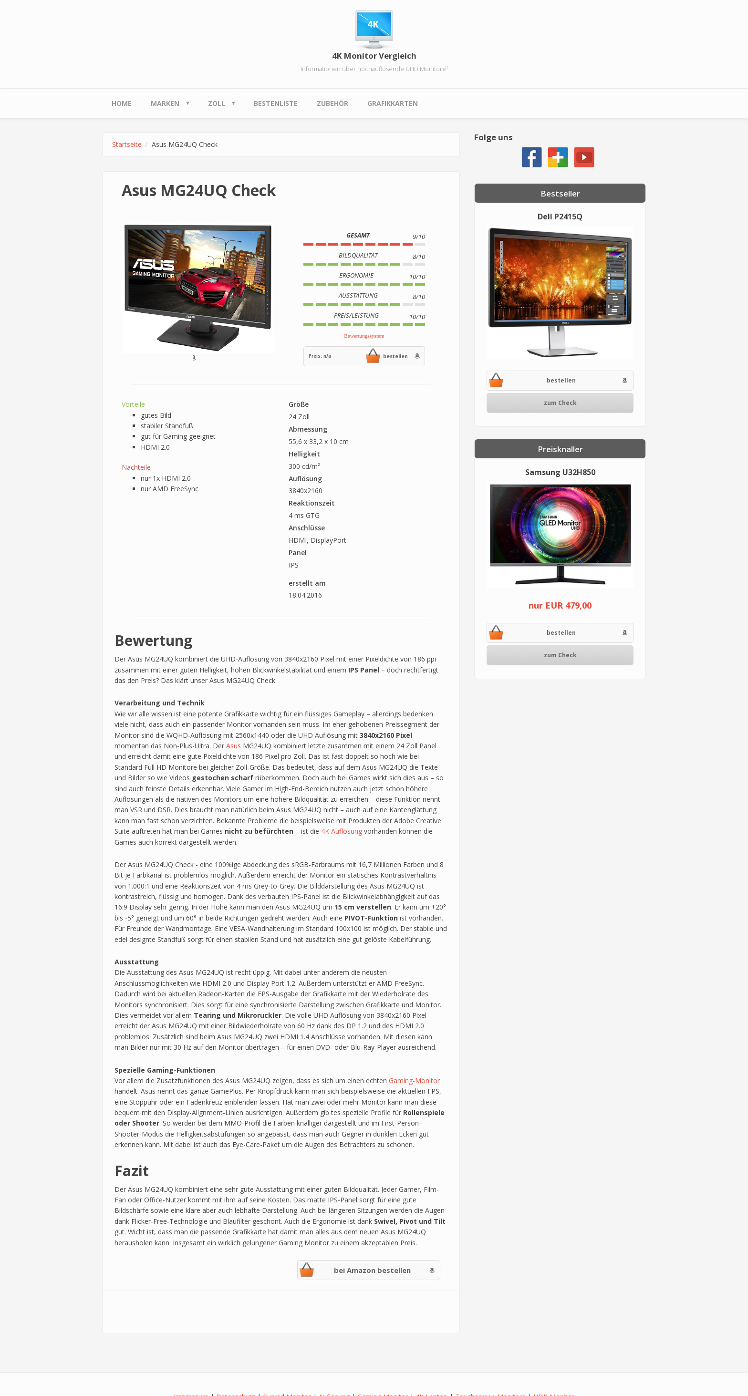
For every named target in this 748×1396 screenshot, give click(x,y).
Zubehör (332, 103)
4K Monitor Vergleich (374, 56)
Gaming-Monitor (414, 1080)
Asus (233, 745)
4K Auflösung (341, 831)
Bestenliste (276, 103)
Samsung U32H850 (560, 472)
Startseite (127, 144)
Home (122, 103)
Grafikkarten (392, 103)
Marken (167, 101)
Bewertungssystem (364, 336)
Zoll (218, 101)
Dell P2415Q (560, 216)
